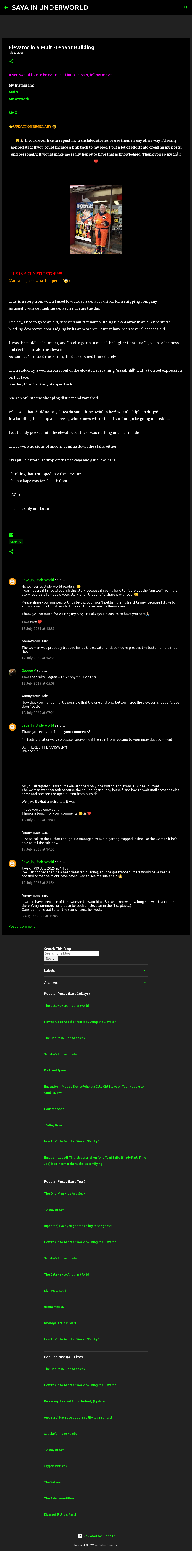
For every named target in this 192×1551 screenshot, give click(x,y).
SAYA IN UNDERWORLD (50, 7)
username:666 (54, 1307)
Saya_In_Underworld (38, 580)
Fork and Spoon (55, 1070)
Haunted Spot (54, 1109)
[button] (11, 61)
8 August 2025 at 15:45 (40, 916)
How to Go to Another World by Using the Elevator (80, 1022)
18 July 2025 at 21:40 (38, 820)
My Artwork (19, 99)
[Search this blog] (71, 953)
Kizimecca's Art (55, 1290)
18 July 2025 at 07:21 (38, 713)
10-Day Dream (54, 1125)
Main (13, 92)
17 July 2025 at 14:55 (38, 658)
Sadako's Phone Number (61, 1054)
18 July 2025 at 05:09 (38, 683)
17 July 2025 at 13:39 (38, 629)
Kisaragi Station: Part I (60, 1323)
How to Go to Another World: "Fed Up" (71, 1141)
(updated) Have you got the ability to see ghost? (78, 1226)
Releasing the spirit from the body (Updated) (76, 1401)
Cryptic (15, 541)
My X (13, 113)
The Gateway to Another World (66, 1005)
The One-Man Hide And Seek (64, 1038)
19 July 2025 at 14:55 (38, 849)
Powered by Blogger (96, 1536)
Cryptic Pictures (55, 1466)
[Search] (94, 7)
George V (29, 670)
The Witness (52, 1482)
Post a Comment (22, 926)
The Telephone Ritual (59, 1498)
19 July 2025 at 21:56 (38, 883)
